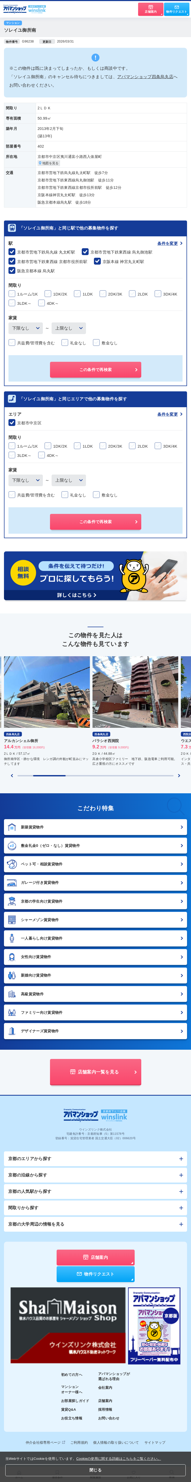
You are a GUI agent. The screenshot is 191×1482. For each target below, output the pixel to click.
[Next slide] (179, 776)
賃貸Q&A (68, 1409)
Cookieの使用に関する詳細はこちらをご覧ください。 (118, 1459)
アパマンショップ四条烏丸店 (145, 76)
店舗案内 (105, 1401)
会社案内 (105, 1388)
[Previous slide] (12, 776)
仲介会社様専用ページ (45, 1443)
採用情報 (105, 1409)
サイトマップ (155, 1443)
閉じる (95, 1470)
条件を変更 (170, 243)
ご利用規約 (79, 1443)
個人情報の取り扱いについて (116, 1443)
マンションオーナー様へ (71, 1389)
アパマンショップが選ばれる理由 (114, 1376)
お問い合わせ (108, 1418)
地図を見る (49, 163)
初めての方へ (71, 1375)
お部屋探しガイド (75, 1401)
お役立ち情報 (71, 1418)
